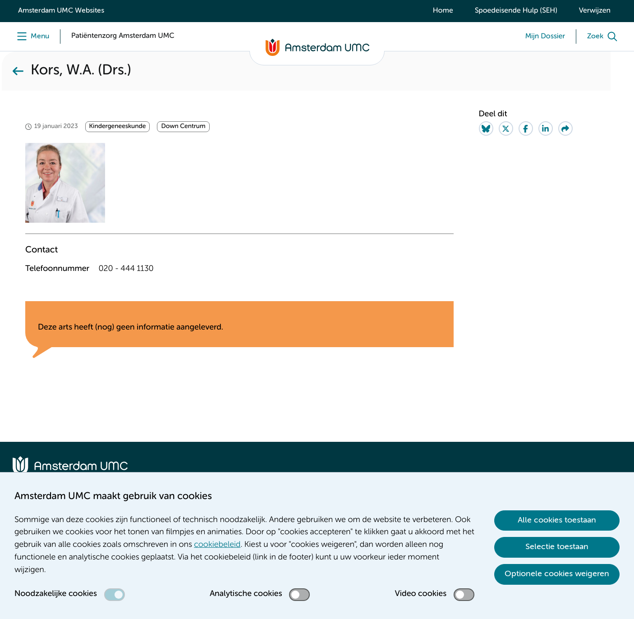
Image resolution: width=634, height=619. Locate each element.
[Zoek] (604, 36)
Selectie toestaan (556, 547)
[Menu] (31, 36)
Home (443, 10)
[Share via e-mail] (565, 128)
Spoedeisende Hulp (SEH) (516, 10)
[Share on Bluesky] (486, 128)
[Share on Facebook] (526, 128)
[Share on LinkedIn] (545, 128)
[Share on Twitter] (506, 128)
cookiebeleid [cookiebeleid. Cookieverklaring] (217, 545)
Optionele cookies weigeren (557, 574)
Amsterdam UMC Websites (61, 10)
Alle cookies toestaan (557, 520)
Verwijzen (595, 10)
